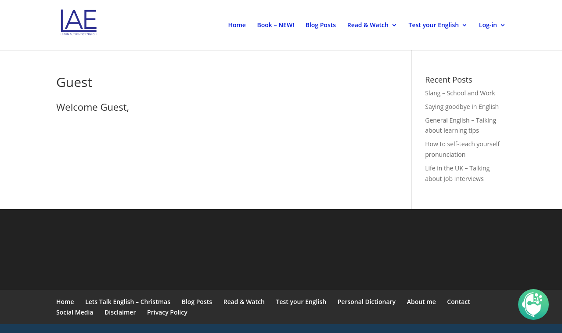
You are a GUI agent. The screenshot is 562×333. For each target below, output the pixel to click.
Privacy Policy (167, 312)
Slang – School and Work (460, 93)
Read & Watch (368, 25)
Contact (458, 301)
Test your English (434, 25)
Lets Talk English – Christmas (127, 301)
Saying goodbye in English (462, 106)
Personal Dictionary (367, 301)
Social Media (74, 312)
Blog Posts (321, 25)
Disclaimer (120, 312)
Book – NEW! (275, 25)
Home (237, 25)
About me (421, 301)
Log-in (488, 25)
